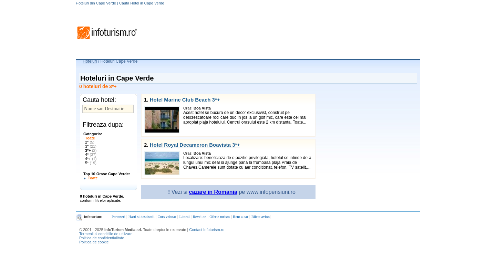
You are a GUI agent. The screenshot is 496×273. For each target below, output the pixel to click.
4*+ (90, 159)
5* (90, 163)
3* (90, 146)
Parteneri (118, 216)
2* (89, 142)
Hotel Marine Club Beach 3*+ (185, 100)
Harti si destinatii (141, 216)
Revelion (199, 216)
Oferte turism (219, 216)
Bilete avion (260, 216)
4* (90, 155)
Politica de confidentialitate (101, 238)
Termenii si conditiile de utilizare (106, 234)
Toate (90, 138)
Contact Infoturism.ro (206, 230)
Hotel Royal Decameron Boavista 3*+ (195, 145)
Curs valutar (166, 216)
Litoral (184, 216)
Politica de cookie (94, 242)
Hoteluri (90, 61)
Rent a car (240, 216)
